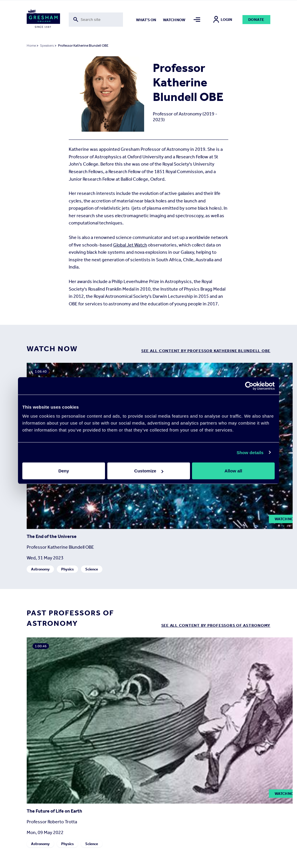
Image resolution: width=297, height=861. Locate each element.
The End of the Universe (52, 536)
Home (31, 45)
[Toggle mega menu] (197, 19)
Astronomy (40, 569)
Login (222, 19)
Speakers (47, 45)
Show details (250, 452)
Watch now (174, 20)
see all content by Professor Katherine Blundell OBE (205, 350)
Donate (256, 19)
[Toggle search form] (96, 19)
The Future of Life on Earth (54, 811)
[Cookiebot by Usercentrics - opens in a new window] (249, 385)
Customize (148, 470)
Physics (67, 569)
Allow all (233, 470)
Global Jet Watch (130, 245)
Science (91, 569)
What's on (146, 20)
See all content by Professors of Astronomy (216, 625)
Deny (63, 470)
